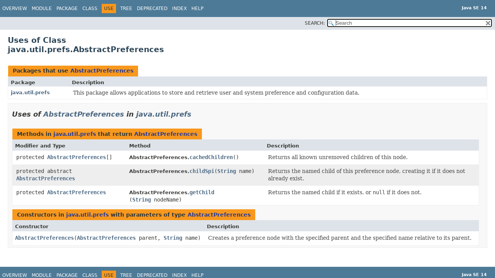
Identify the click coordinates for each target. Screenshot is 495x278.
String (226, 171)
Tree (126, 8)
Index (179, 8)
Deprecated (152, 8)
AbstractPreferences (101, 71)
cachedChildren (211, 157)
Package (67, 8)
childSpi (201, 171)
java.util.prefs (30, 92)
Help (197, 8)
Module (42, 8)
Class (89, 8)
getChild (201, 192)
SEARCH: (315, 23)
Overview (14, 8)
